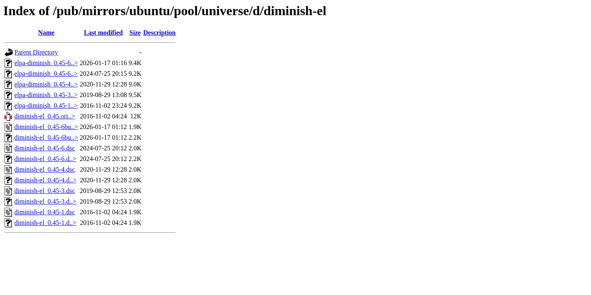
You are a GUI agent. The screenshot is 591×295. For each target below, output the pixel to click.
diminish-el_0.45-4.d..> (45, 180)
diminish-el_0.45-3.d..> (45, 201)
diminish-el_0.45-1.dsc (44, 212)
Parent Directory (36, 52)
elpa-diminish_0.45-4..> (46, 84)
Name (46, 32)
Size (135, 32)
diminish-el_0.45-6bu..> (46, 126)
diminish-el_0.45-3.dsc (44, 190)
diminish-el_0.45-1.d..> (45, 222)
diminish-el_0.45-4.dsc (44, 169)
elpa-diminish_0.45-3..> (46, 94)
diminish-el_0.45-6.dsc (44, 148)
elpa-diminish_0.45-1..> (46, 105)
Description (159, 32)
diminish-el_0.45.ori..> (44, 116)
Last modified (103, 32)
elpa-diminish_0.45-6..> (46, 62)
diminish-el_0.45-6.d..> (45, 158)
